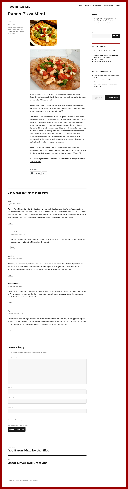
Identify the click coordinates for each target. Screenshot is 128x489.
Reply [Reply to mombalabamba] (10, 302)
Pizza (17, 31)
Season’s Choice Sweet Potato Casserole (106, 55)
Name (11, 388)
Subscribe (113, 98)
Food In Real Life (19, 6)
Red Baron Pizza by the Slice (102, 61)
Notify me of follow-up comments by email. (22, 420)
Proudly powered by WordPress (29, 480)
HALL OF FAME (97, 5)
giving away (59, 94)
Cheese (13, 27)
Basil (9, 27)
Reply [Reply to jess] (10, 223)
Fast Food (19, 27)
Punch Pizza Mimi (99, 59)
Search (94, 33)
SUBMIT (118, 5)
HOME (80, 5)
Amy (9, 311)
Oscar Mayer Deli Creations (102, 57)
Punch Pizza (46, 94)
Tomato (14, 33)
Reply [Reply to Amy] (10, 330)
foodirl (9, 21)
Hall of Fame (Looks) (14, 29)
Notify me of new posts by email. (18, 425)
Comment (12, 357)
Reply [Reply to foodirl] (13, 248)
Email (11, 397)
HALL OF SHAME (109, 5)
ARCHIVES (87, 5)
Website (11, 407)
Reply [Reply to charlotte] (10, 275)
